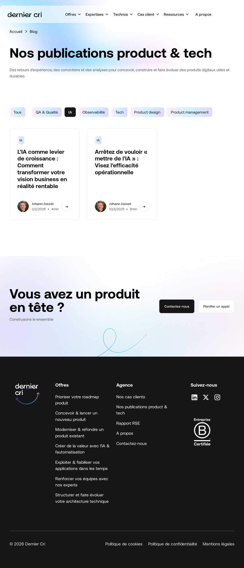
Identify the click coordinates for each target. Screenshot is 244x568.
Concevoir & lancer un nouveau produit (76, 416)
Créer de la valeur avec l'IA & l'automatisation (82, 448)
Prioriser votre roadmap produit (77, 399)
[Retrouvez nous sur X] (206, 397)
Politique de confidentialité (172, 543)
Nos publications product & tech (141, 409)
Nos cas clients (130, 396)
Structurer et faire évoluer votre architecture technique (82, 497)
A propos (203, 14)
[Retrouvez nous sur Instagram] (217, 397)
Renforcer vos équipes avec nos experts (81, 481)
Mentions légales (218, 543)
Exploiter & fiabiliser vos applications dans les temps (81, 465)
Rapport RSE (128, 423)
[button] (73, 14)
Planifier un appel (216, 306)
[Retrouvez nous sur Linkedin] (194, 397)
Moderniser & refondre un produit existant (79, 432)
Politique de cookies (123, 543)
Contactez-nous (176, 306)
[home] (25, 14)
